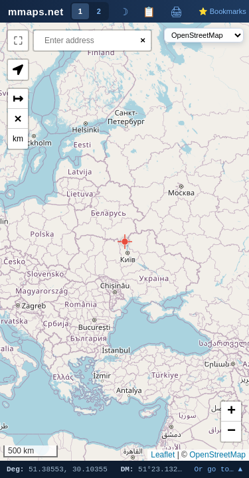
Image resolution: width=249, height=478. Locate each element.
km (18, 138)
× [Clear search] (142, 40)
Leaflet (163, 454)
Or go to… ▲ (218, 469)
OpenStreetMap (217, 454)
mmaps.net (36, 11)
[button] (125, 242)
